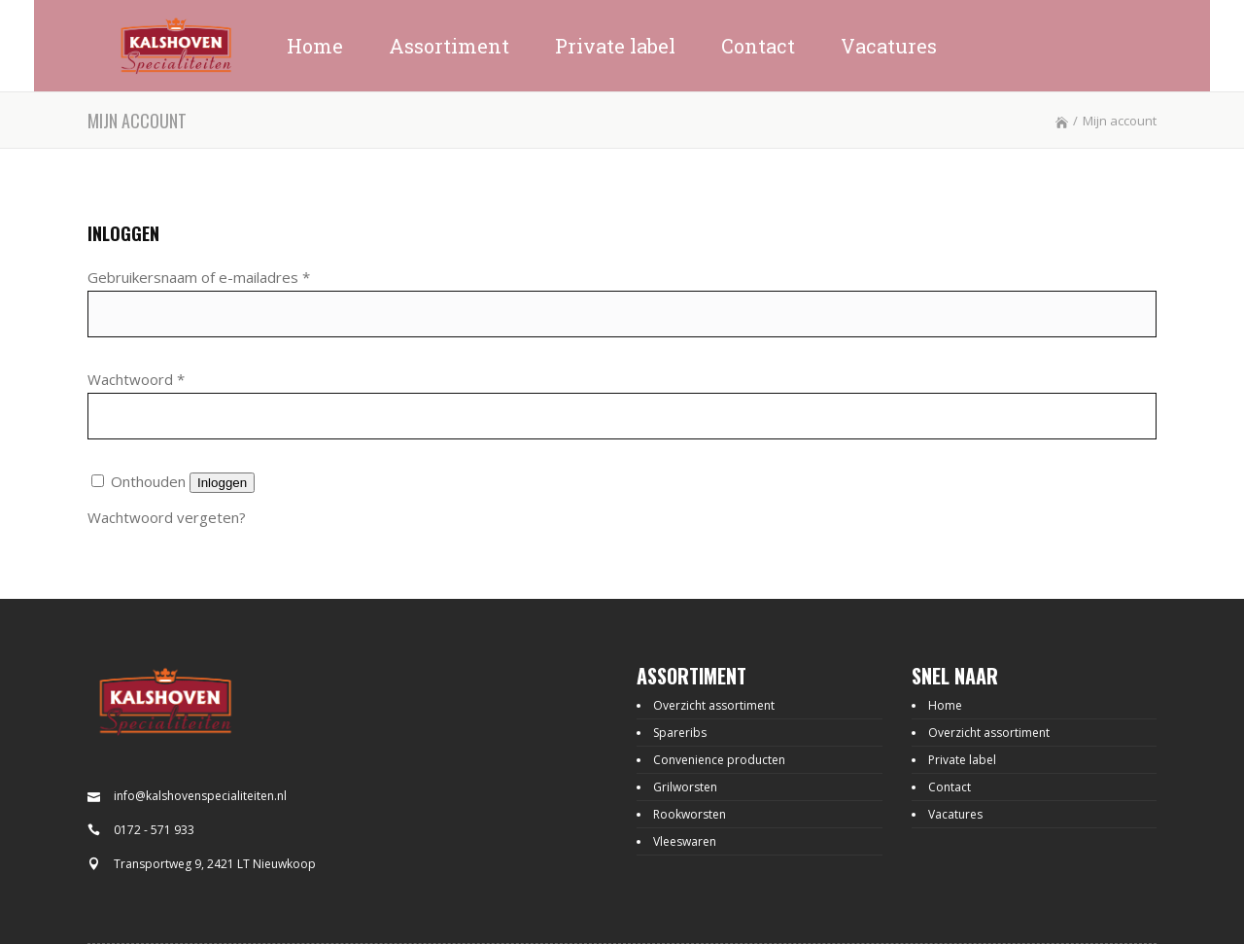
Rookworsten (689, 814)
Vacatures (955, 814)
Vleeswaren (684, 841)
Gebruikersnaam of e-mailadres (198, 277)
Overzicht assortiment (714, 705)
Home (945, 705)
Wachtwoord (136, 379)
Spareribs (680, 732)
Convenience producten (719, 759)
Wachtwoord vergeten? (166, 517)
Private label (962, 759)
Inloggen (222, 482)
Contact (949, 787)
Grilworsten (685, 787)
